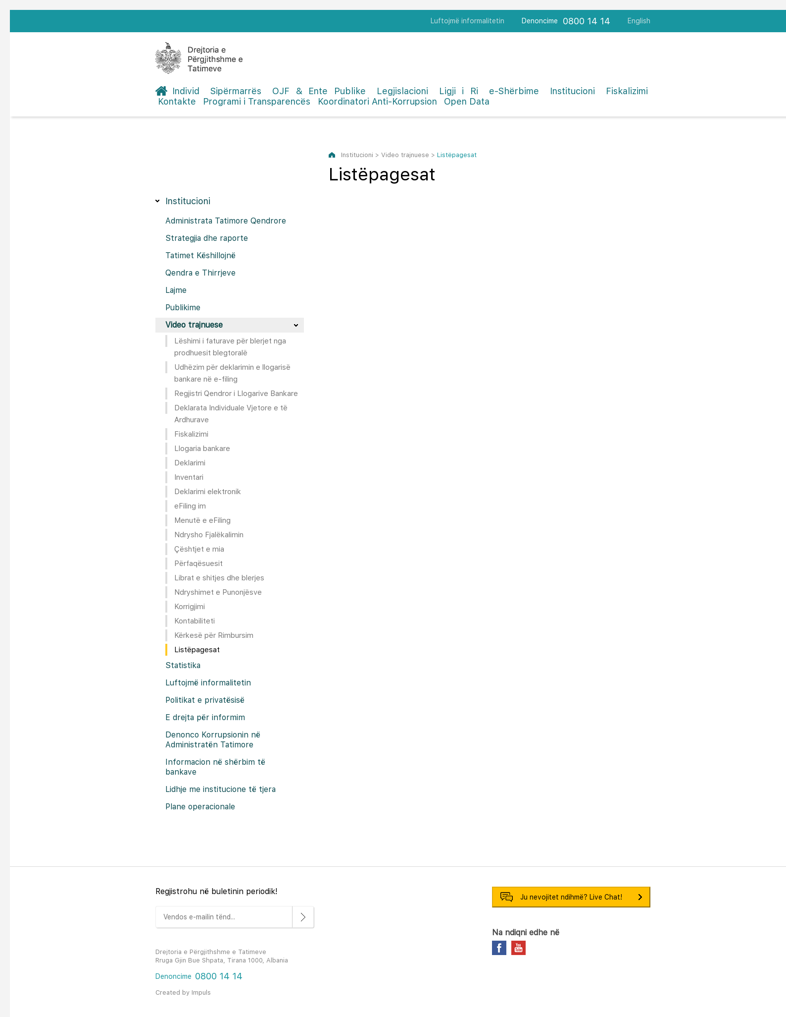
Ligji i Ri (458, 91)
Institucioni (572, 91)
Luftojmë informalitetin (467, 21)
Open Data (467, 101)
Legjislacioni (402, 91)
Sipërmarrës (235, 91)
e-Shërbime (514, 91)
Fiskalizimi (627, 91)
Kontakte (177, 101)
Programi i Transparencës (256, 101)
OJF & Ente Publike (319, 91)
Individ (185, 91)
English (639, 21)
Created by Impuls (183, 992)
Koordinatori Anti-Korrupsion (377, 101)
